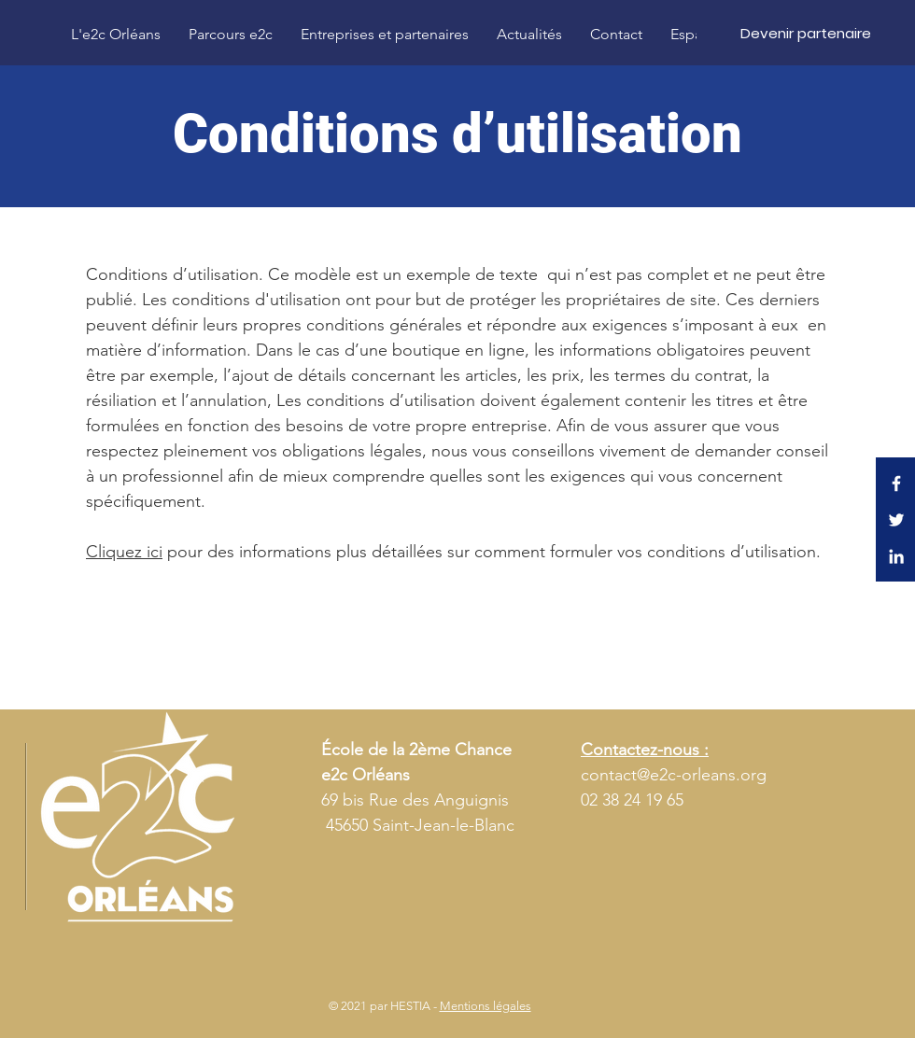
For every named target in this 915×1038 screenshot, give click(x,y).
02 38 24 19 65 (632, 800)
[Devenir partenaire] (806, 32)
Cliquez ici (124, 551)
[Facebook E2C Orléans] (896, 483)
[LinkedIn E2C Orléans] (896, 556)
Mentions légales (485, 1006)
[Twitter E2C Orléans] (896, 520)
